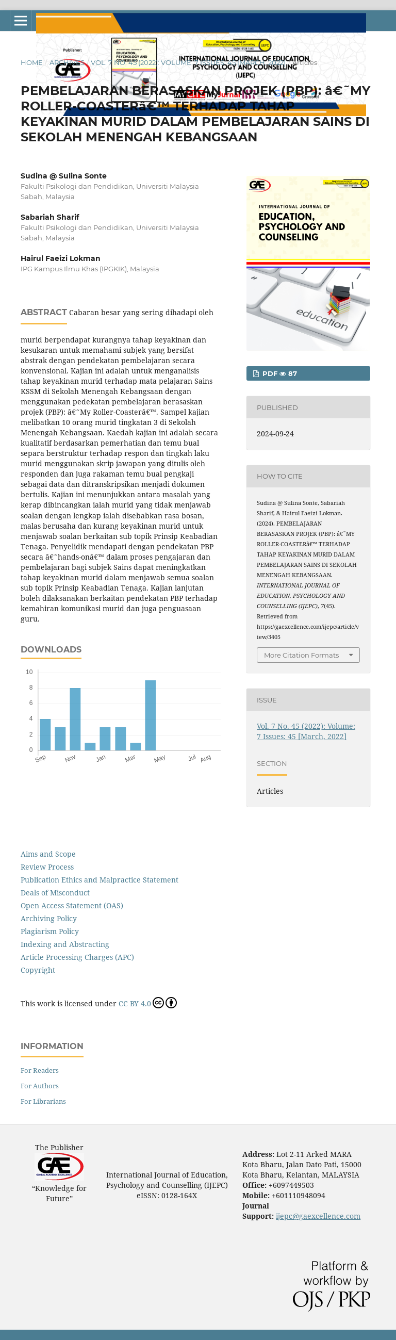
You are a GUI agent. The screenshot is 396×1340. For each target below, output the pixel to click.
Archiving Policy (49, 918)
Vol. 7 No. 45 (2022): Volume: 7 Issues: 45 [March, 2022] (188, 62)
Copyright (38, 970)
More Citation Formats (301, 655)
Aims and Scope (48, 854)
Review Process (47, 867)
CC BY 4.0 (148, 1002)
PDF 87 (278, 373)
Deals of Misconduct (55, 892)
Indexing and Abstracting (65, 944)
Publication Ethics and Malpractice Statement (99, 880)
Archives (67, 62)
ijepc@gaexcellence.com (318, 1216)
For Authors (40, 1085)
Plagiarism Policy (50, 931)
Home (32, 62)
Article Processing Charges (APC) (77, 957)
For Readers (40, 1070)
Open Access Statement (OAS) (72, 905)
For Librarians (43, 1101)
